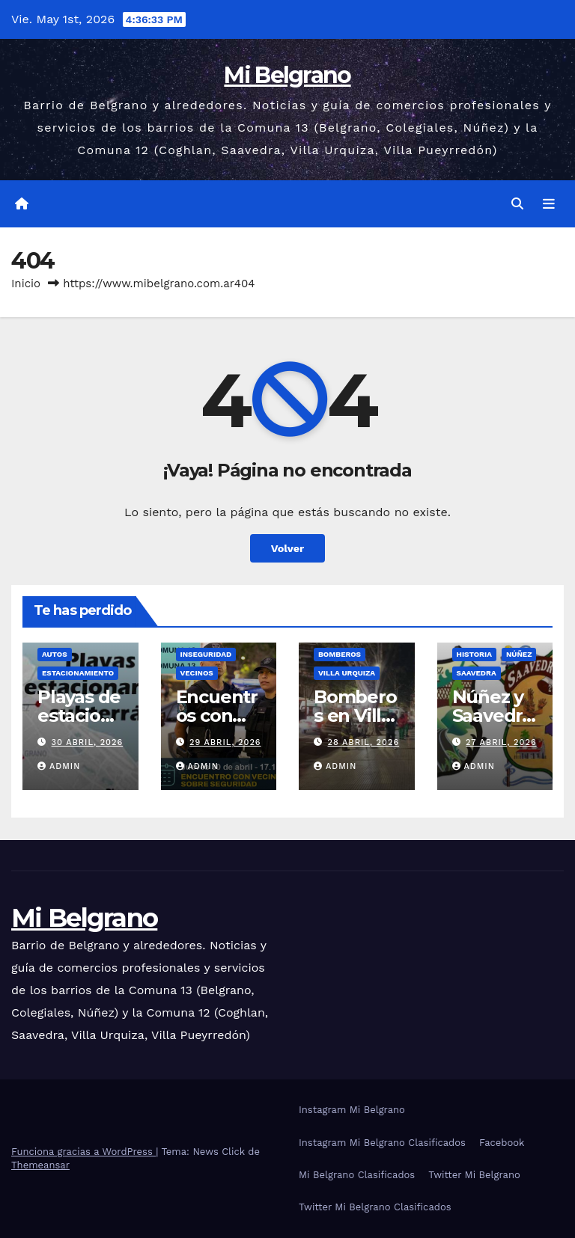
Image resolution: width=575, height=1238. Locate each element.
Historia (474, 654)
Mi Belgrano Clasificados (357, 1174)
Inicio (25, 283)
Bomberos (339, 654)
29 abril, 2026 (225, 742)
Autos (54, 654)
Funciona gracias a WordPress (83, 1151)
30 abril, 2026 (88, 742)
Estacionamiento (78, 673)
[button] (517, 204)
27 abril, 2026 (501, 742)
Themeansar (40, 1165)
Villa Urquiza (346, 673)
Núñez (519, 654)
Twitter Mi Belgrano (474, 1174)
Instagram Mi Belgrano (352, 1109)
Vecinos (196, 673)
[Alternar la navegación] (549, 204)
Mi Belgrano (287, 75)
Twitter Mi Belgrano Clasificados (375, 1207)
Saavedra (476, 673)
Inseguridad (206, 654)
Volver (288, 548)
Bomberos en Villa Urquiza (355, 715)
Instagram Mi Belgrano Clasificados (382, 1142)
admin (58, 766)
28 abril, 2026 (364, 742)
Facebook (502, 1142)
